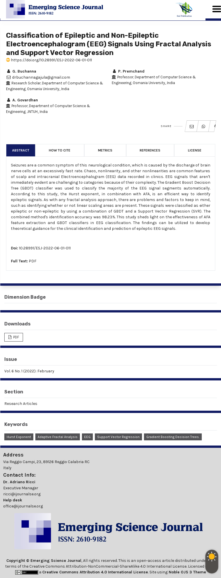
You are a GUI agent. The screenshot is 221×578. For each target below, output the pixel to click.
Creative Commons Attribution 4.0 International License (95, 572)
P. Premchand (128, 71)
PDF (32, 261)
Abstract (20, 150)
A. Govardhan (22, 100)
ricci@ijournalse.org (22, 494)
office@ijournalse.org (23, 506)
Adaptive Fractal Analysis (58, 437)
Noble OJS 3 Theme (187, 572)
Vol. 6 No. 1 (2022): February (29, 371)
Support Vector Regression (118, 437)
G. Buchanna (21, 71)
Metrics (105, 150)
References (150, 150)
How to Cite (59, 150)
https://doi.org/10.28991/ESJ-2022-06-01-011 (49, 60)
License (194, 150)
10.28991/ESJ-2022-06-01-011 (45, 248)
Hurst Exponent (19, 437)
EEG (87, 437)
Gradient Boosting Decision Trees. (172, 437)
